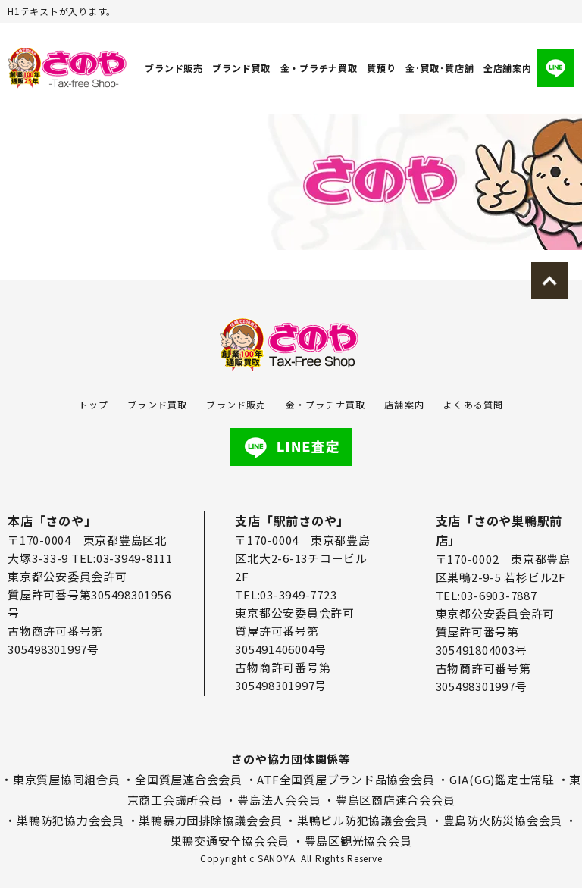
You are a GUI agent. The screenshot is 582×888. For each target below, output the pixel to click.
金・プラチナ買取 (319, 67)
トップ (94, 404)
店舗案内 (404, 404)
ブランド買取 (242, 67)
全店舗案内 (507, 67)
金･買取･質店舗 (439, 67)
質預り (381, 67)
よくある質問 (473, 404)
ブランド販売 (174, 67)
